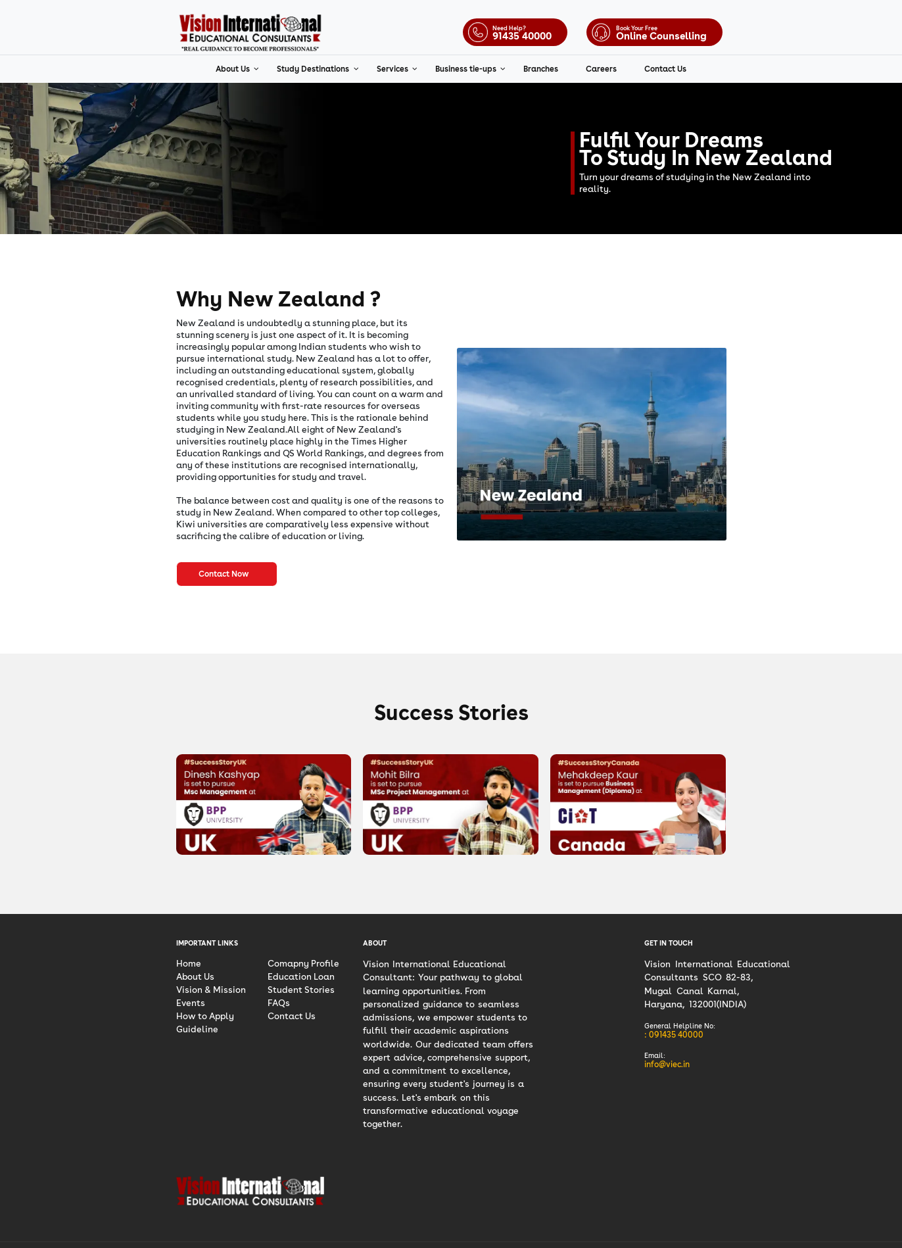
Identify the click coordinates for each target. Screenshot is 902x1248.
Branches (540, 69)
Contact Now (226, 574)
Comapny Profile (303, 963)
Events (190, 1002)
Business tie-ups (466, 69)
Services (393, 69)
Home (188, 963)
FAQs (279, 1002)
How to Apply (205, 1016)
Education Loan (301, 976)
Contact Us (665, 69)
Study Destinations (314, 69)
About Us (234, 69)
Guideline (197, 1029)
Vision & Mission (211, 989)
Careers (601, 69)
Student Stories (301, 989)
